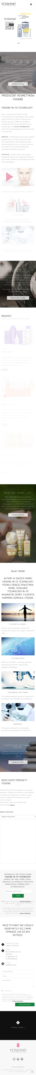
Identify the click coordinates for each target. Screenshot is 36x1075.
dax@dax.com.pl (11, 965)
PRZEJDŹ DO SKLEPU (18, 762)
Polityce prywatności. (17, 1001)
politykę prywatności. (25, 901)
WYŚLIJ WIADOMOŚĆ (25, 1004)
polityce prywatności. (25, 913)
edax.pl (12, 805)
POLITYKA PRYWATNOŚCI (18, 1067)
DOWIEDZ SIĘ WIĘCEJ (18, 84)
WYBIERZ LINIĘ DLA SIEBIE (18, 298)
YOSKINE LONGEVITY (7, 352)
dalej (5, 369)
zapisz (18, 896)
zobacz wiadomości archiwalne (15, 318)
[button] (17, 43)
